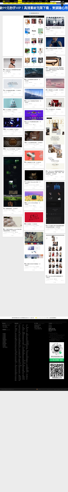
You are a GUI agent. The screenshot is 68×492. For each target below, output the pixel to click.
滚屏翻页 (58, 3)
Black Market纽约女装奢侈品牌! (35, 384)
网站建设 (40, 1)
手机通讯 (28, 79)
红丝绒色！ (9, 325)
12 (45, 1)
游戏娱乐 (5, 190)
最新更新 (33, 3)
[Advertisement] (13, 36)
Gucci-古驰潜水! (10, 188)
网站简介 (50, 325)
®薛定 (53, 3)
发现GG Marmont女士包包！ (33, 260)
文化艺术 (9, 190)
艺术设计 (8, 93)
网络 (15, 380)
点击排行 (43, 3)
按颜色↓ (17, 3)
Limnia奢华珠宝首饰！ (12, 208)
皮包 (19, 380)
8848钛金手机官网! (33, 77)
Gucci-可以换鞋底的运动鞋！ (13, 168)
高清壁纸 (32, 1)
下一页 (47, 317)
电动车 (20, 376)
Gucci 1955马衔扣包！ (11, 227)
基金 (15, 376)
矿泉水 (20, 377)
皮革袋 (23, 379)
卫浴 (15, 375)
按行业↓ (5, 3)
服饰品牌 (25, 100)
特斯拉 (23, 376)
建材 (15, 377)
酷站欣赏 (20, 1)
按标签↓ (9, 3)
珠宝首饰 (10, 209)
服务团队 (50, 326)
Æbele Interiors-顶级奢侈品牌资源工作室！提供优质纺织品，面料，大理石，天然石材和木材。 (35, 221)
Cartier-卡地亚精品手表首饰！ (33, 137)
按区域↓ (13, 3)
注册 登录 (63, 3)
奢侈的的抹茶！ (9, 286)
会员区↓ (29, 3)
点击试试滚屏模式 (52, 317)
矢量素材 (28, 1)
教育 (23, 375)
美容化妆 (5, 288)
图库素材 (24, 1)
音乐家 (20, 379)
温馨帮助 (48, 3)
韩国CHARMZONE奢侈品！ (13, 365)
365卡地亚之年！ (12, 149)
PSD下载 (36, 1)
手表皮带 (35, 315)
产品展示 (25, 159)
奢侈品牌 (8, 70)
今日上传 (38, 3)
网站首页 (15, 1)
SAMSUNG (24, 344)
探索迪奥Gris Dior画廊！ (33, 118)
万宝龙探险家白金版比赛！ (13, 110)
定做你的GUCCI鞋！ (31, 240)
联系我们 (50, 331)
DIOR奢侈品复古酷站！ (11, 130)
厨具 (15, 374)
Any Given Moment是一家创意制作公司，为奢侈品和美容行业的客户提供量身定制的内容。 (15, 90)
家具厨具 (33, 336)
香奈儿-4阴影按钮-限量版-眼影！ (15, 67)
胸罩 (19, 332)
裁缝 (19, 375)
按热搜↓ (25, 3)
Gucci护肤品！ (29, 157)
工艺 (23, 374)
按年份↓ (21, 3)
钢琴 (15, 379)
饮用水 (23, 377)
